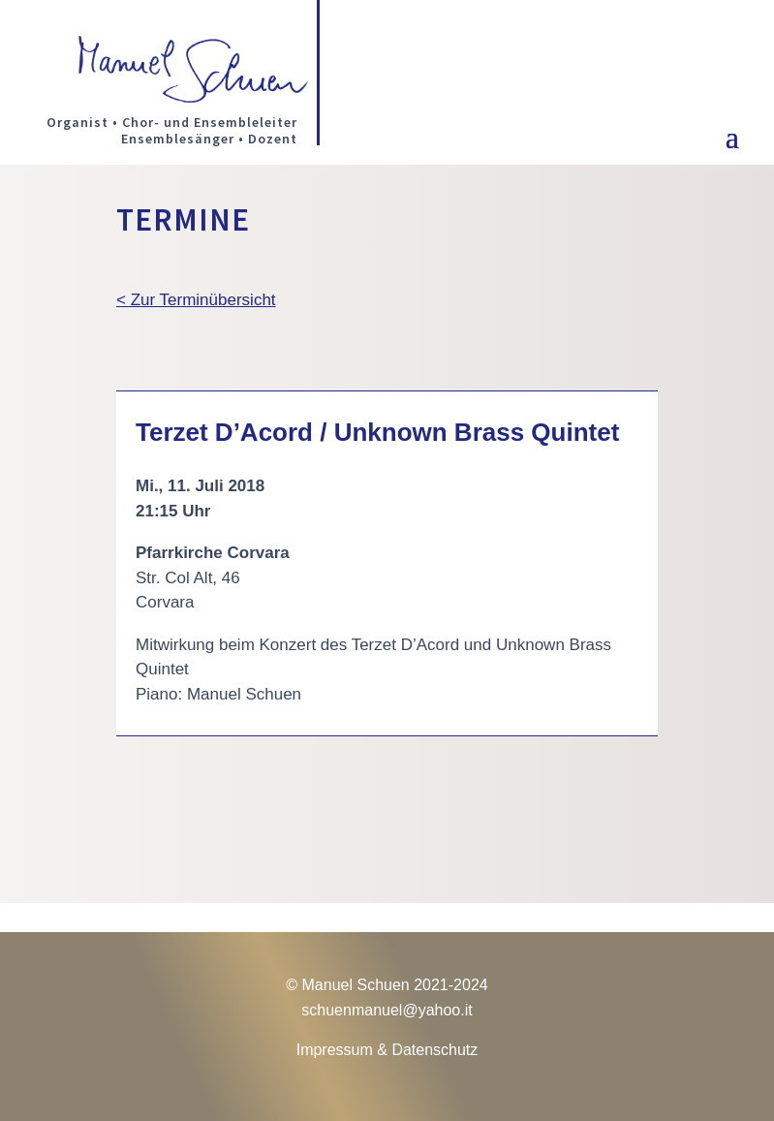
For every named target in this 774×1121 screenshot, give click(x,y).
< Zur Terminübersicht (196, 300)
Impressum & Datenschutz (387, 1050)
